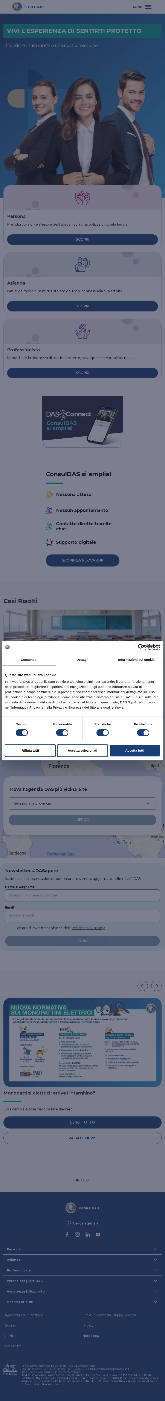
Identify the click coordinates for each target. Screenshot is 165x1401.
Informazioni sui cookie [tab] (136, 659)
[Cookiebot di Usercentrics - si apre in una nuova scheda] (141, 647)
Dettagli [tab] (82, 659)
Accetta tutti (134, 750)
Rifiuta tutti (30, 750)
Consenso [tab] (29, 659)
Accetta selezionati (82, 750)
